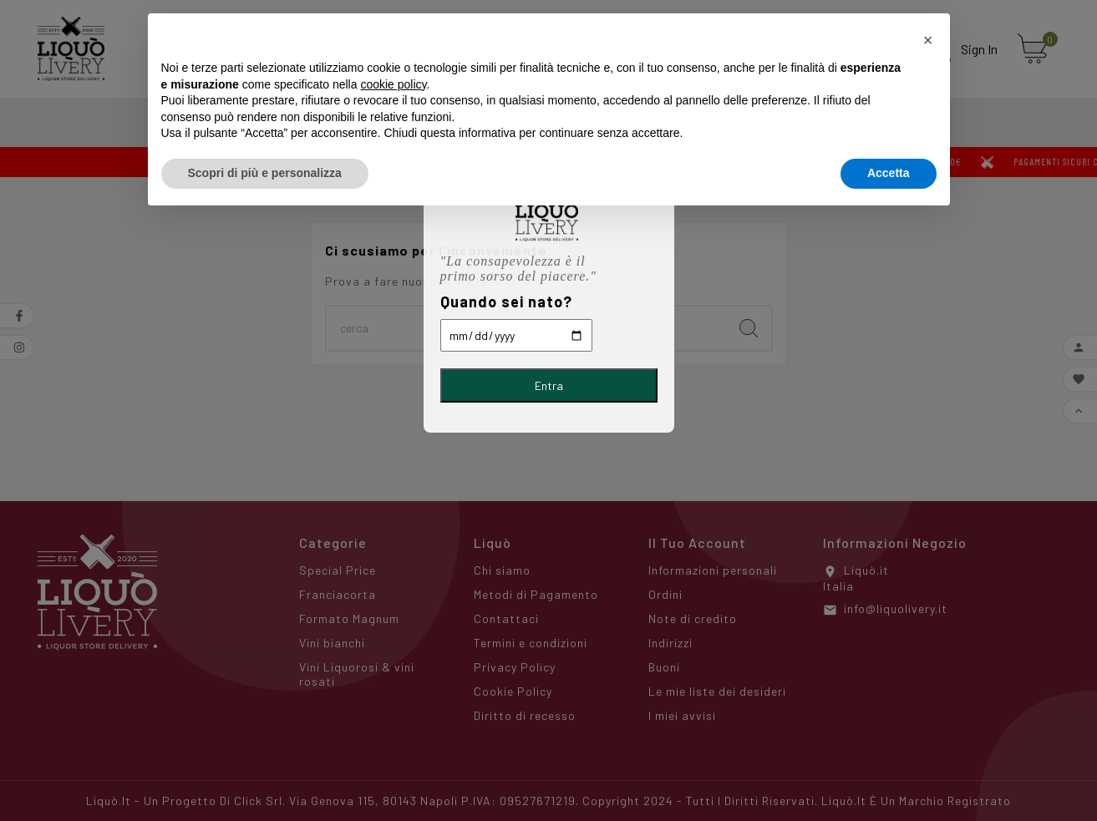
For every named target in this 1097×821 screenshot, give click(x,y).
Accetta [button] (888, 173)
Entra (549, 385)
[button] (928, 40)
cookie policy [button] (393, 84)
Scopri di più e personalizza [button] (265, 173)
